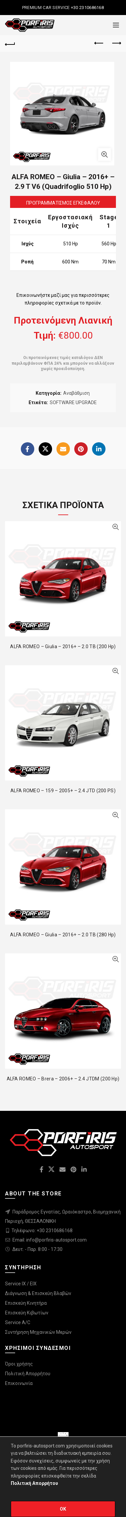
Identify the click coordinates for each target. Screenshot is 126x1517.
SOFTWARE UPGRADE (73, 402)
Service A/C (17, 1322)
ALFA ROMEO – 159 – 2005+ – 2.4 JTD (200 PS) (63, 790)
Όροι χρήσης (19, 1364)
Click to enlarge (104, 154)
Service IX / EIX (21, 1283)
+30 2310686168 (87, 7)
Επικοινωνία (19, 1383)
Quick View (115, 527)
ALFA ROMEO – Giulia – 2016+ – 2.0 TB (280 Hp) (63, 934)
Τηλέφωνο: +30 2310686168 (42, 1230)
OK (63, 1509)
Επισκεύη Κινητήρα (26, 1303)
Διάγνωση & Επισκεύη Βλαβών (38, 1293)
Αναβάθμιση (76, 393)
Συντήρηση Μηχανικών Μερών (38, 1332)
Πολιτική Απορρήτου (27, 1373)
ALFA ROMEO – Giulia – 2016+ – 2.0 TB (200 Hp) (63, 646)
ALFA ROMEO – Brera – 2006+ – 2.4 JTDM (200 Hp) (63, 1078)
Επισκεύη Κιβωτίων (26, 1312)
